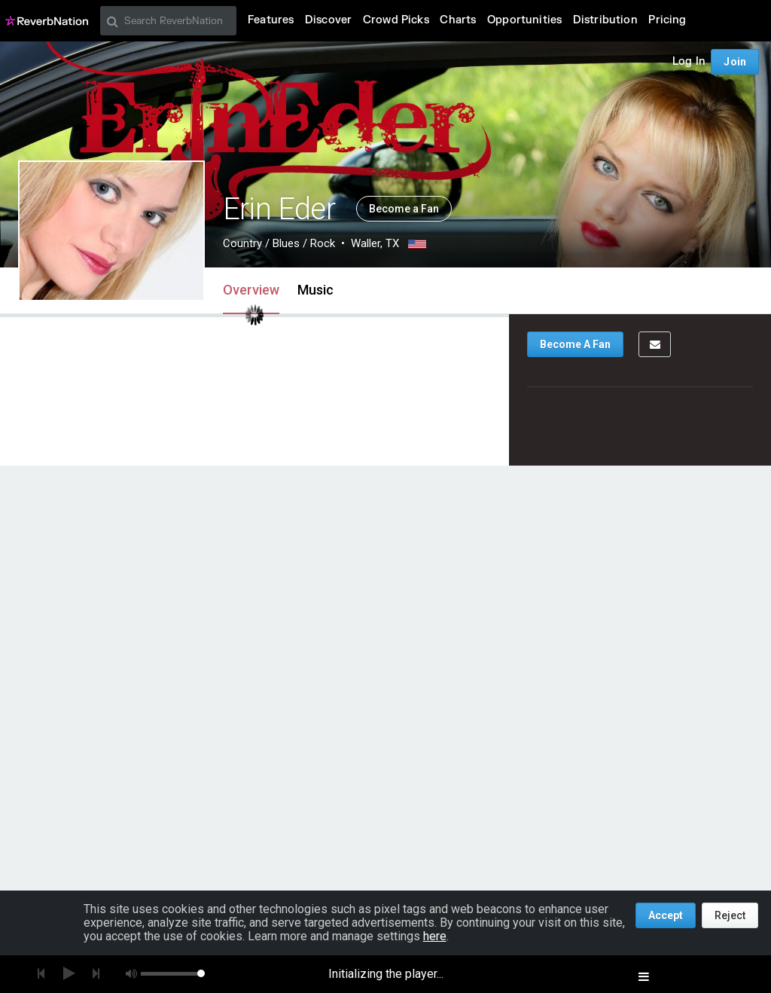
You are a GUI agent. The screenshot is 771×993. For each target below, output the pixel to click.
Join (735, 62)
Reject (730, 915)
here (434, 936)
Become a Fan (404, 209)
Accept (665, 915)
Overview (251, 290)
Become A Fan (575, 344)
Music (315, 290)
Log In (688, 61)
